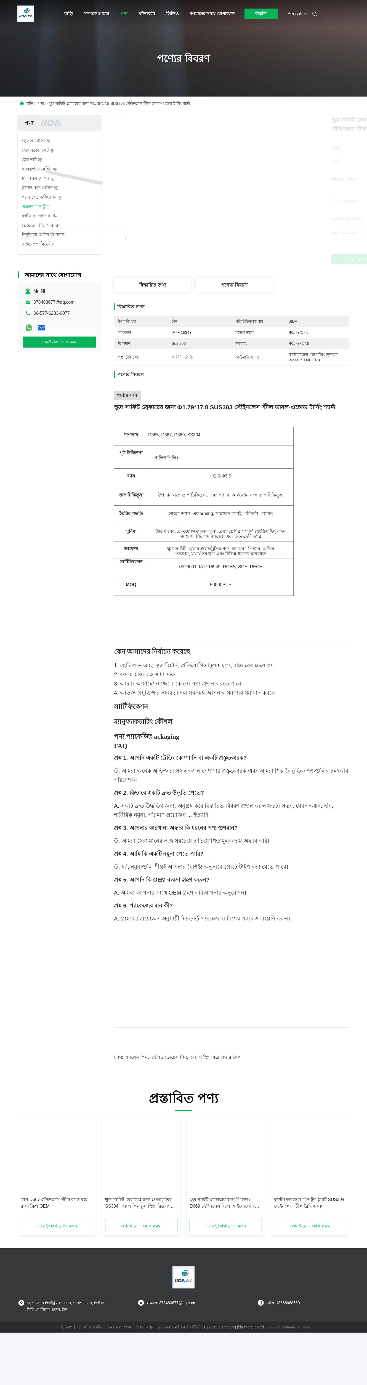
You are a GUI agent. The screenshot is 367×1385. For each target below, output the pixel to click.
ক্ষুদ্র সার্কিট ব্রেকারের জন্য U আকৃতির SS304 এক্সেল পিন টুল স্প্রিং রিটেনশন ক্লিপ (139, 1243)
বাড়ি (68, 13)
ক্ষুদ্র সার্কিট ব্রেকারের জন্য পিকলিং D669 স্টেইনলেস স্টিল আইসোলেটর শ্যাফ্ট (222, 1243)
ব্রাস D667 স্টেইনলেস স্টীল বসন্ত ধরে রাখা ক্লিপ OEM (54, 1242)
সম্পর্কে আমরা (96, 13)
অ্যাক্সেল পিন (136, 1096)
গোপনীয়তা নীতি (90, 1366)
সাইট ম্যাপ (65, 1366)
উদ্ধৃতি (261, 13)
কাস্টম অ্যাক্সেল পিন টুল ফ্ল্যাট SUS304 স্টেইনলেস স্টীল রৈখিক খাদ (309, 1242)
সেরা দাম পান (261, 259)
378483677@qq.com (54, 302)
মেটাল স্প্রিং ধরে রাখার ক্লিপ (216, 1096)
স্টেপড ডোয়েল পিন (169, 1096)
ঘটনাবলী (147, 13)
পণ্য (123, 13)
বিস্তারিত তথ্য (152, 285)
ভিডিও (172, 13)
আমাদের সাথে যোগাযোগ (212, 13)
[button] (30, 1209)
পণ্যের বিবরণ (234, 285)
